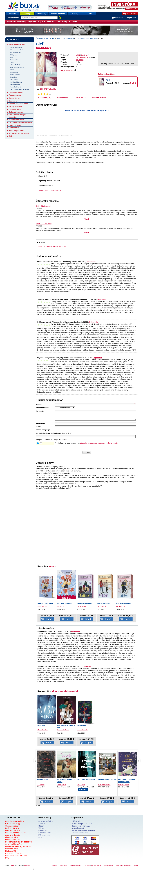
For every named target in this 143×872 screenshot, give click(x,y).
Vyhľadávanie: (14, 18)
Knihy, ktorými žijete (41, 135)
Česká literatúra (15, 95)
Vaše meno (40, 425)
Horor (11, 57)
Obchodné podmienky (123, 867)
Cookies (87, 867)
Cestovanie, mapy (16, 93)
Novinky (12, 14)
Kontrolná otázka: (43, 435)
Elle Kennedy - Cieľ (43, 224)
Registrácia (131, 18)
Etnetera (27, 867)
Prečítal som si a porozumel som (87, 445)
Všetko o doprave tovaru (82, 825)
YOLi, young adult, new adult (87, 38)
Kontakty (73, 22)
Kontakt (54, 867)
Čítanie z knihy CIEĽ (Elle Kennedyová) (60, 135)
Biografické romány (16, 47)
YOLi (78, 55)
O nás (89, 14)
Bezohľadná (81, 727)
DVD (10, 136)
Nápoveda (32, 22)
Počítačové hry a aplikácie (19, 133)
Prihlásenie (118, 18)
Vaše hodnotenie (42, 408)
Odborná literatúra (16, 112)
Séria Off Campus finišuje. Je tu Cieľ (52, 246)
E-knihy (75, 14)
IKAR (12, 867)
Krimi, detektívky (15, 64)
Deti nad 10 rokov (15, 101)
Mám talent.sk (44, 837)
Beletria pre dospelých (65, 38)
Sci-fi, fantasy (14, 79)
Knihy (52, 38)
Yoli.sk (41, 830)
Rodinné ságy (14, 72)
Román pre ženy (15, 74)
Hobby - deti (13, 55)
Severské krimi (44, 835)
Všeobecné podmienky (16, 22)
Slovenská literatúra (16, 120)
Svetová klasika (15, 84)
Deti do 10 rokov (15, 98)
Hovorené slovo (15, 125)
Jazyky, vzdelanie (15, 106)
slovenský (79, 60)
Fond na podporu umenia (18, 104)
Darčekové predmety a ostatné (20, 122)
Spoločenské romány (16, 82)
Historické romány (15, 52)
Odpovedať (91, 262)
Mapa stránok (108, 867)
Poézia (12, 69)
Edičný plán (76, 823)
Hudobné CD (14, 128)
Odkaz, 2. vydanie (84, 605)
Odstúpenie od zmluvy (81, 828)
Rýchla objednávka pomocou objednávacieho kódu (83, 833)
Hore (136, 867)
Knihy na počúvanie (16, 131)
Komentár (40, 411)
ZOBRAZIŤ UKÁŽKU (46, 88)
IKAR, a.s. (85, 55)
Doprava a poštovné (46, 22)
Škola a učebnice (58, 14)
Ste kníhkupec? (75, 867)
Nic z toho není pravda (106, 781)
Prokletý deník (62, 781)
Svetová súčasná (15, 87)
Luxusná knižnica (45, 823)
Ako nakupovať (78, 830)
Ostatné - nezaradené (17, 67)
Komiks (12, 62)
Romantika (13, 77)
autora (51, 568)
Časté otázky (62, 22)
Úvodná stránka (42, 38)
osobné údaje (96, 867)
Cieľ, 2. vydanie (103, 605)
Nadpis (38, 404)
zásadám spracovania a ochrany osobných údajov (99, 445)
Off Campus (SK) (82, 57)
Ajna (40, 839)
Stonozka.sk (43, 825)
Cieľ (108, 80)
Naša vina (41, 727)
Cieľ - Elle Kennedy (43, 206)
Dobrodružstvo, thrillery (17, 50)
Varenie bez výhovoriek (127, 781)
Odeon (41, 828)
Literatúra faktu (15, 109)
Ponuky (27, 14)
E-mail (38, 429)
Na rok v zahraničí (45, 605)
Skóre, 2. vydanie (123, 605)
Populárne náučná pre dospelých (18, 844)
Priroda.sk (42, 832)
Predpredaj (41, 14)
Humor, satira (14, 60)
